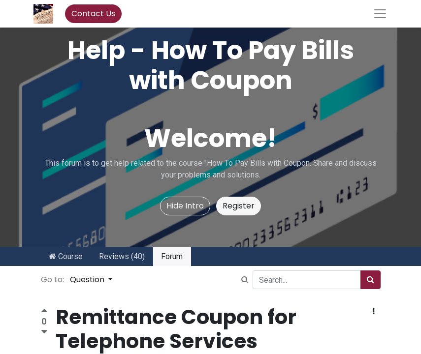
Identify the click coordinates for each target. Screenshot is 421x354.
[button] (373, 311)
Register (239, 205)
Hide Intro (185, 205)
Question (88, 279)
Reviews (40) (122, 256)
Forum (172, 256)
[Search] (370, 279)
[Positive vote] (44, 312)
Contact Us (93, 13)
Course (66, 256)
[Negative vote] (44, 332)
